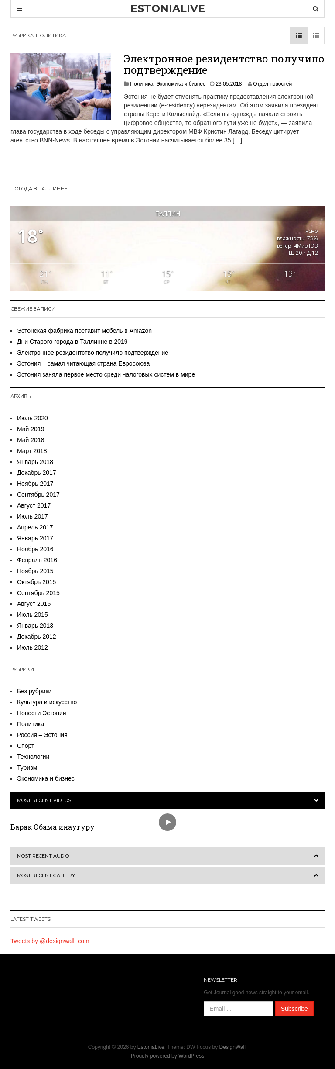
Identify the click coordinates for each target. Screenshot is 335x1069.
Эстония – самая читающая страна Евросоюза (83, 363)
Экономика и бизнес (180, 84)
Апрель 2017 (35, 527)
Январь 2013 (35, 625)
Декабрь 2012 (36, 636)
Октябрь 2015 (36, 581)
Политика (141, 84)
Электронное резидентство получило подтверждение (224, 64)
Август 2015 (34, 603)
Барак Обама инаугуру (52, 826)
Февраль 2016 (37, 560)
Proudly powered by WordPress (168, 1056)
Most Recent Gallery (46, 875)
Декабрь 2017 (36, 472)
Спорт (25, 745)
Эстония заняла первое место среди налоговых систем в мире (106, 374)
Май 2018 (30, 439)
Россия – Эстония (42, 734)
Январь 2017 (35, 538)
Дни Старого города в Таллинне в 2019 (72, 341)
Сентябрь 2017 (38, 494)
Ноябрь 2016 (35, 549)
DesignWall (232, 1047)
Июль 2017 (32, 516)
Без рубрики (34, 691)
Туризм (27, 767)
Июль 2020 (32, 418)
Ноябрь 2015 (35, 570)
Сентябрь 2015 (38, 592)
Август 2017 (34, 505)
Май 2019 (30, 429)
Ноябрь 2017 (35, 483)
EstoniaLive (150, 1047)
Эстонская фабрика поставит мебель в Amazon (84, 330)
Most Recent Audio (43, 856)
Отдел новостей (272, 84)
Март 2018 (32, 450)
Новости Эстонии (41, 712)
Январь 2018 (35, 461)
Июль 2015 (32, 614)
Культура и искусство (47, 702)
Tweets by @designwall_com (49, 941)
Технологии (33, 756)
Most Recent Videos (44, 800)
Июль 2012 (32, 647)
